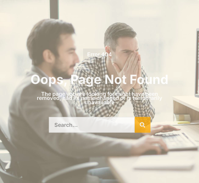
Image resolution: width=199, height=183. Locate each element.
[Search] (142, 125)
